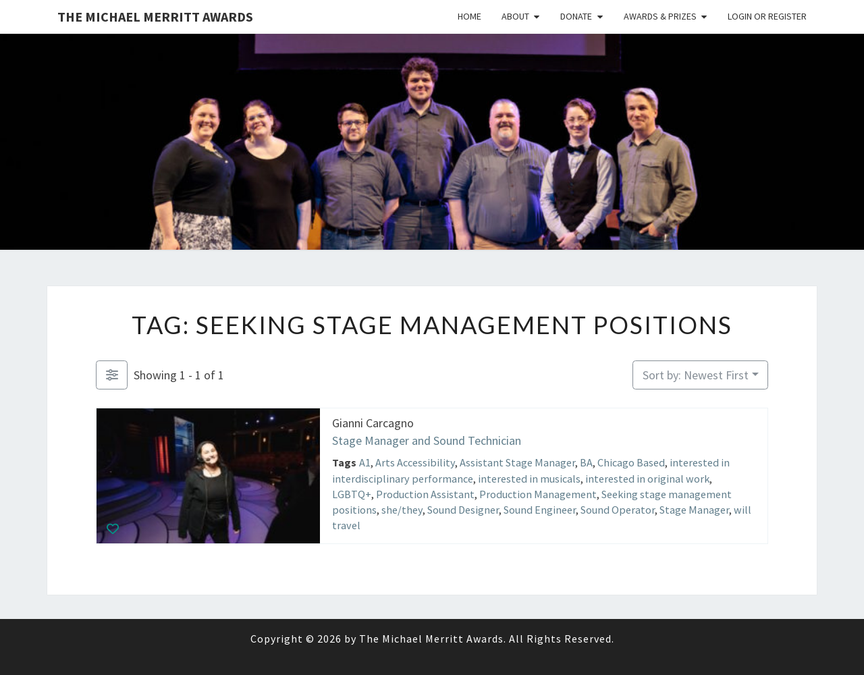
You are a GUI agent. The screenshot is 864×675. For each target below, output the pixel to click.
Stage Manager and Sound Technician (426, 440)
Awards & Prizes (660, 16)
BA (586, 462)
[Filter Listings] (112, 374)
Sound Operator (617, 509)
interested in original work (647, 478)
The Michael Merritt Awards (155, 16)
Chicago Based (631, 462)
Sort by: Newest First (696, 375)
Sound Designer (463, 509)
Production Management (538, 493)
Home (469, 16)
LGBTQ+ (351, 493)
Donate (576, 16)
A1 (365, 462)
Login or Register (767, 16)
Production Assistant (425, 493)
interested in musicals (529, 478)
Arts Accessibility (415, 462)
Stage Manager (694, 509)
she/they (402, 509)
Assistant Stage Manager (517, 462)
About (515, 16)
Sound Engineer (540, 509)
